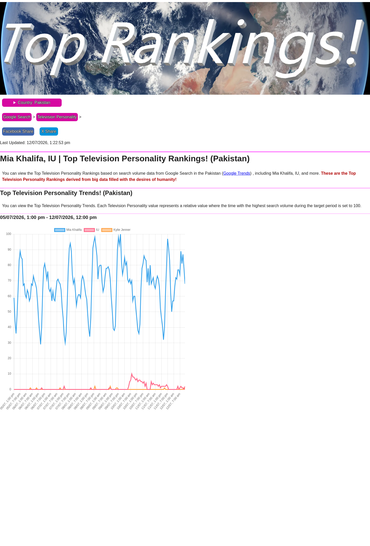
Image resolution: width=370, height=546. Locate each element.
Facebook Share (18, 131)
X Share (48, 131)
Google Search (17, 117)
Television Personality (57, 117)
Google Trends (236, 173)
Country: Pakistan (34, 102)
